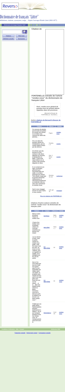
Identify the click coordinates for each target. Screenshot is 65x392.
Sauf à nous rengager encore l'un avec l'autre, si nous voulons (39, 190)
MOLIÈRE (47, 227)
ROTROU (46, 216)
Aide (17, 329)
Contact (22, 329)
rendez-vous (58, 133)
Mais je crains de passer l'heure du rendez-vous (36, 216)
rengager (59, 190)
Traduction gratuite (19, 333)
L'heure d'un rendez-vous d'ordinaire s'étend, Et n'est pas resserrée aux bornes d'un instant (36, 228)
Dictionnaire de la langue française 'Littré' (15, 25)
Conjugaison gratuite (44, 333)
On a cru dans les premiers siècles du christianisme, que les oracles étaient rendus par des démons (38, 144)
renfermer (59, 176)
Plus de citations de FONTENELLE (51, 196)
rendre (58, 144)
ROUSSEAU (47, 313)
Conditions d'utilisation (8, 329)
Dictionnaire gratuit (32, 333)
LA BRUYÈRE (47, 247)
